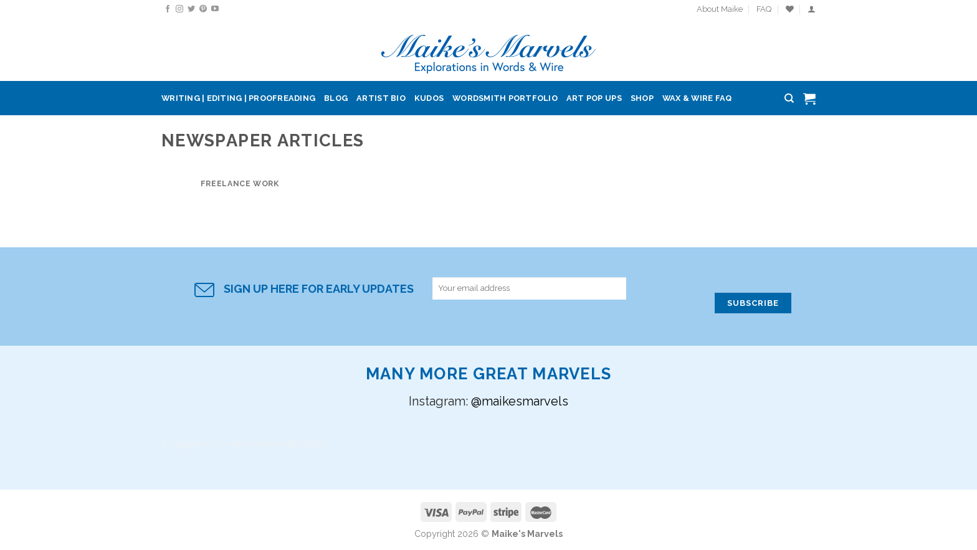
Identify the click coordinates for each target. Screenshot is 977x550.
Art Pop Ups (594, 98)
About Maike (720, 9)
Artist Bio (381, 98)
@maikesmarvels (519, 401)
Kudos (429, 98)
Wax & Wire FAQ (697, 98)
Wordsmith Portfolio (505, 98)
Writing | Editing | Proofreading (238, 98)
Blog (336, 98)
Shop (642, 98)
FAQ (763, 9)
